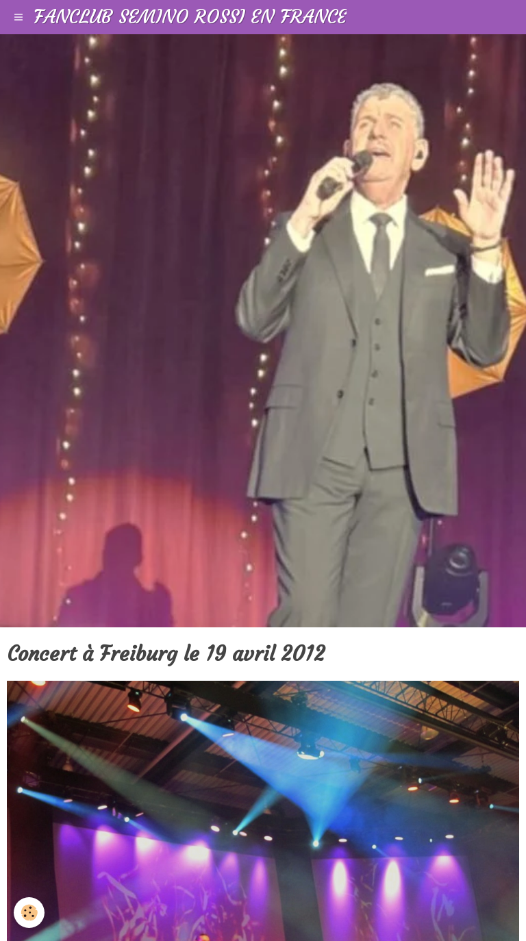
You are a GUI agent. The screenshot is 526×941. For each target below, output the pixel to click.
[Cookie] (29, 912)
